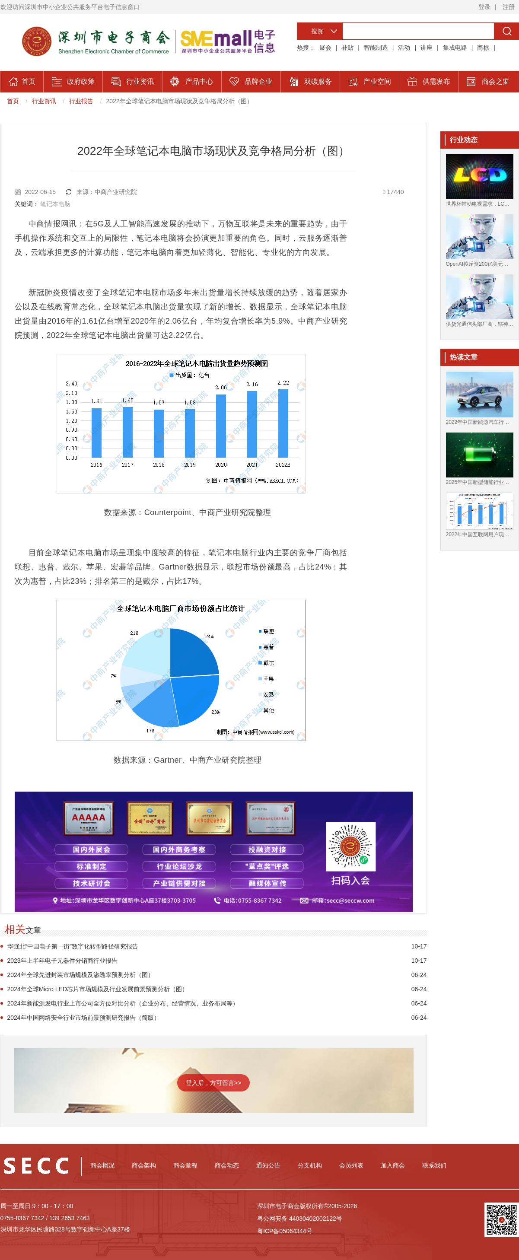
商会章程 (185, 1165)
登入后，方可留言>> (213, 1082)
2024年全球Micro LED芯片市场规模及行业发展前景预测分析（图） (97, 989)
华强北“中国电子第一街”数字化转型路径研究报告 (72, 946)
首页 (13, 101)
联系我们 (434, 1165)
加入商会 (393, 1165)
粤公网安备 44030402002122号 (299, 1218)
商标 (483, 47)
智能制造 (376, 47)
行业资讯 (44, 101)
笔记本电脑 (55, 203)
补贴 (347, 47)
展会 (325, 47)
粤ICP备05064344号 (284, 1231)
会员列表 (351, 1165)
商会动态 (227, 1165)
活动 (404, 47)
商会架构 (144, 1165)
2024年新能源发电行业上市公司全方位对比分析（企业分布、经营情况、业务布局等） (123, 1003)
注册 (509, 6)
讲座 (426, 47)
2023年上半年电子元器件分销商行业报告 (62, 960)
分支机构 (310, 1165)
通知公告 (268, 1165)
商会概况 (102, 1165)
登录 (484, 6)
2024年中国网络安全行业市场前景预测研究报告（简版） (83, 1017)
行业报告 (81, 101)
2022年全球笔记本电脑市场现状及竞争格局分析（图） (179, 101)
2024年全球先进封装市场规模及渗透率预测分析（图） (80, 974)
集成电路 (455, 47)
